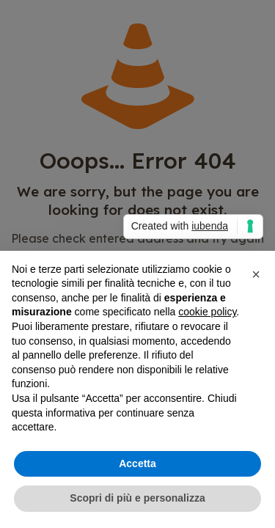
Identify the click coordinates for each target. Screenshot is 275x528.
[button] (256, 274)
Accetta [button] (137, 463)
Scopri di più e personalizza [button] (137, 498)
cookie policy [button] (207, 312)
